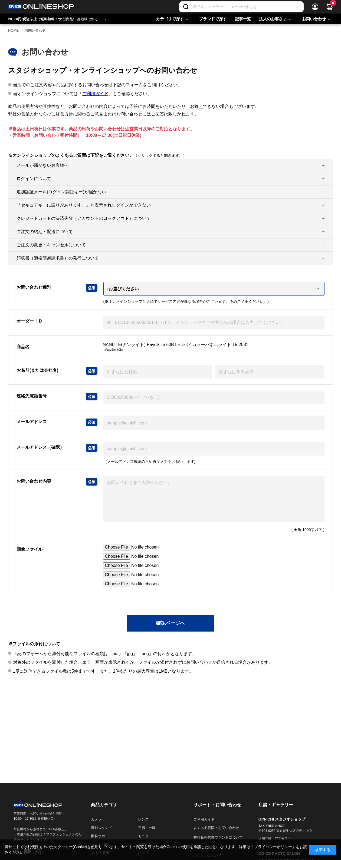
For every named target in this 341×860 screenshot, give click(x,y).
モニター (145, 836)
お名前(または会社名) (37, 370)
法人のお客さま (273, 18)
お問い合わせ (314, 18)
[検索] (186, 7)
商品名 (23, 346)
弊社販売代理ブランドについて (218, 837)
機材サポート (101, 836)
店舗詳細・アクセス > (274, 838)
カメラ (96, 819)
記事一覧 (243, 18)
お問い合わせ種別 (34, 287)
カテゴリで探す (170, 18)
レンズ (143, 819)
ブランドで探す (213, 18)
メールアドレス (32, 421)
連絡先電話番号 (32, 396)
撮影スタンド (101, 828)
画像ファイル (29, 549)
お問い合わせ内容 (34, 481)
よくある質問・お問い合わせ (216, 828)
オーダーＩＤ (29, 321)
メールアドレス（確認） (40, 447)
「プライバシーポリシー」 (273, 847)
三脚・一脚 (147, 828)
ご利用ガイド (95, 93)
